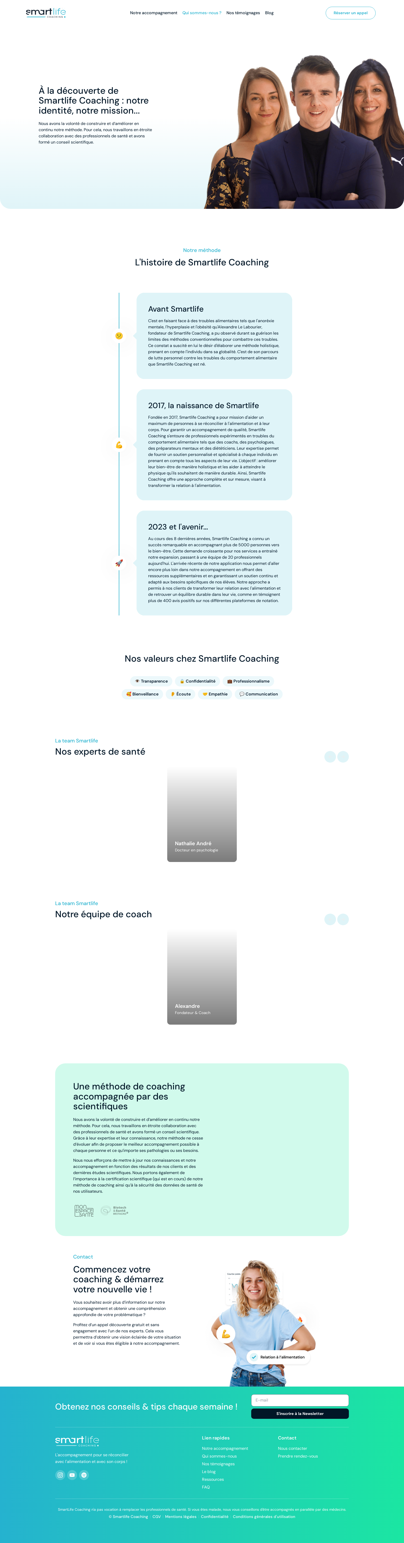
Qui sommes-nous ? (201, 12)
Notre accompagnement (153, 12)
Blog (269, 12)
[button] (330, 757)
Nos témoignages (243, 12)
